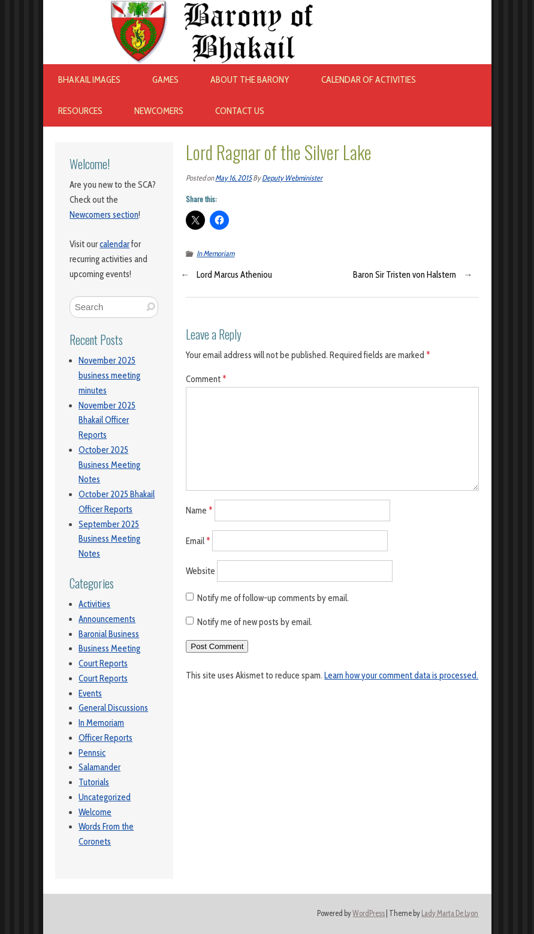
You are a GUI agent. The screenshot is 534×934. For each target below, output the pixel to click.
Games (165, 79)
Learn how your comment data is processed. (401, 675)
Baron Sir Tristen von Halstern (404, 274)
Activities (94, 604)
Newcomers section (104, 214)
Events (90, 693)
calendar (114, 244)
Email (198, 540)
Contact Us (239, 110)
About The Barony (249, 79)
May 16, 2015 (233, 177)
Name (199, 509)
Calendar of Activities (368, 79)
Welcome (95, 812)
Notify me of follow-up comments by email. (273, 598)
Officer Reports (105, 737)
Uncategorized (105, 797)
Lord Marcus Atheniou (234, 274)
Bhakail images (89, 79)
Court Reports (103, 663)
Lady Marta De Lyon (449, 913)
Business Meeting (109, 648)
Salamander (99, 767)
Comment (206, 379)
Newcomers (158, 110)
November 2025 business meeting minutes (109, 375)
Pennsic (92, 752)
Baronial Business (109, 634)
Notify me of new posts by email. (254, 622)
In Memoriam (101, 722)
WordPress (368, 913)
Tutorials (94, 782)
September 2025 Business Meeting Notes (109, 539)
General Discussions (113, 707)
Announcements (107, 619)
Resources (80, 110)
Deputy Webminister (292, 177)
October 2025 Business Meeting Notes (109, 465)
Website (200, 571)
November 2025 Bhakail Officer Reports (107, 420)
